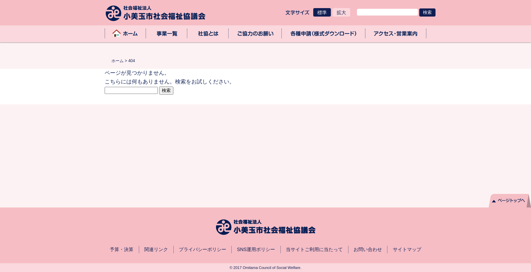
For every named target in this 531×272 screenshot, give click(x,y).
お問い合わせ (368, 249)
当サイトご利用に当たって (314, 249)
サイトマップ (407, 249)
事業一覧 (166, 33)
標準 (322, 12)
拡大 (341, 12)
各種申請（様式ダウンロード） (323, 33)
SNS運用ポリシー (256, 249)
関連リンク (156, 249)
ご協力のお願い (255, 33)
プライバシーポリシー (202, 249)
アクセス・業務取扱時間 (395, 33)
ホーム (125, 33)
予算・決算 (121, 249)
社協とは (208, 33)
